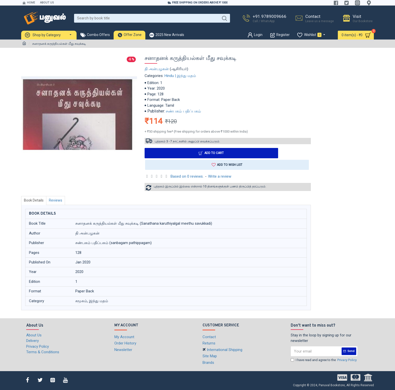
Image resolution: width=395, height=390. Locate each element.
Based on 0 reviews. (187, 177)
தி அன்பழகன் (157, 69)
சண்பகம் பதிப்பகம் (183, 111)
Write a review (219, 177)
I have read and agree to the (324, 360)
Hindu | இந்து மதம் (180, 75)
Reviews (57, 201)
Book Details (34, 201)
